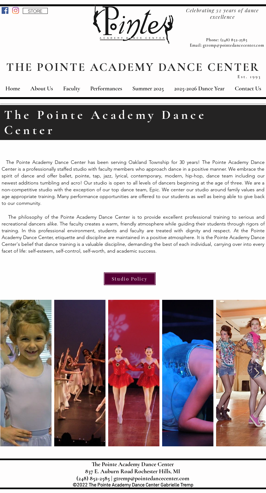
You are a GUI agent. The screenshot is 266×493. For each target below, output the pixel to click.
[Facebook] (5, 10)
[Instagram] (15, 10)
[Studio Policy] (130, 278)
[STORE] (35, 11)
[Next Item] (257, 373)
